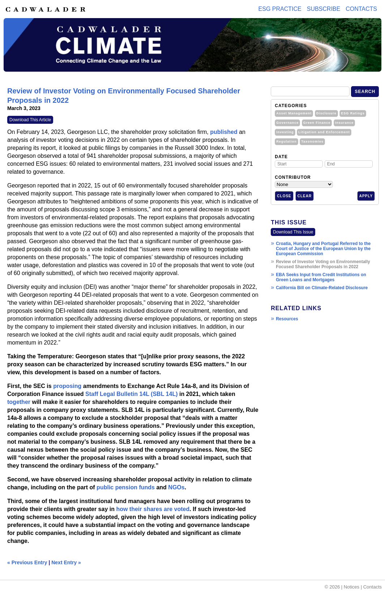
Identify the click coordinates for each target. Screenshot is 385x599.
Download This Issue (293, 232)
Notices (351, 587)
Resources (287, 318)
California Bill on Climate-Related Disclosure (322, 287)
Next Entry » (66, 562)
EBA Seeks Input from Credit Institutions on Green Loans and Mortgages (321, 277)
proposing (67, 386)
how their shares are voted (152, 509)
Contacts (361, 9)
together (18, 402)
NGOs (176, 487)
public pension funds (126, 487)
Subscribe (323, 9)
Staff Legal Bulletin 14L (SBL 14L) (131, 394)
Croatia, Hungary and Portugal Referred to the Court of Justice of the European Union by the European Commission (323, 248)
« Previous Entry (27, 562)
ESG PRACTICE (279, 9)
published (224, 132)
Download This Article (30, 119)
